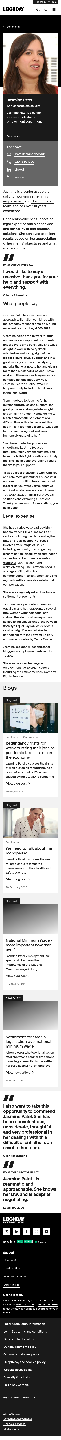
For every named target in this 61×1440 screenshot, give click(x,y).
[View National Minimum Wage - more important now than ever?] (30, 921)
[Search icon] (46, 9)
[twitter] (6, 1235)
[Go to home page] (13, 9)
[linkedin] (16, 1235)
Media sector (11, 1432)
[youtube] (46, 1235)
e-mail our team (48, 1308)
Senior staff (13, 26)
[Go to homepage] (14, 1224)
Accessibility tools (46, 1)
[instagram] (36, 1235)
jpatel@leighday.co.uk (29, 154)
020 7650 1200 (24, 161)
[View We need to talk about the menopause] (30, 824)
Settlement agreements (17, 1422)
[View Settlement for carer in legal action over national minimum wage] (30, 1018)
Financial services (14, 1427)
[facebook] (26, 1235)
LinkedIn (20, 169)
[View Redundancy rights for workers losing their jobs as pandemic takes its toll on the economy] (30, 718)
